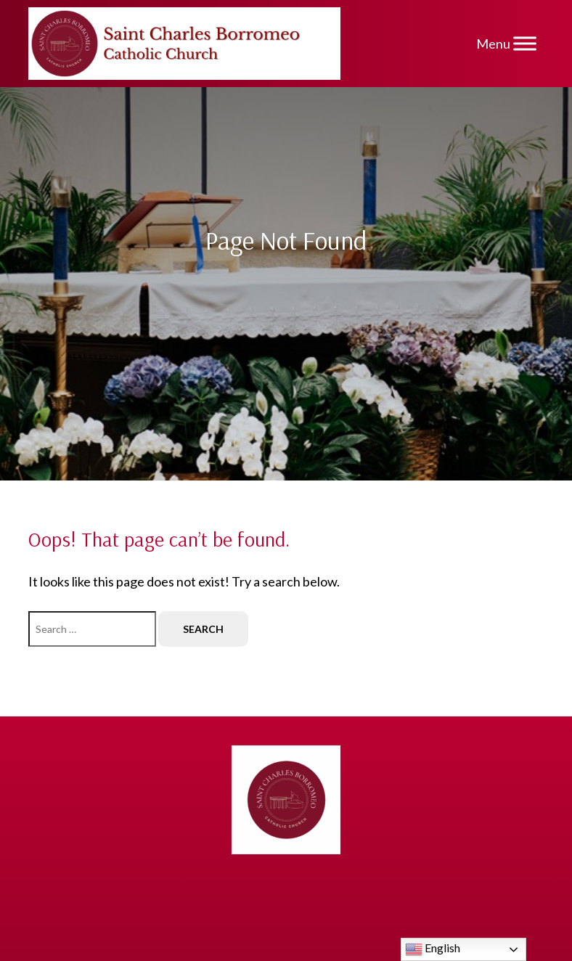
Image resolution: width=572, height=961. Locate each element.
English (432, 949)
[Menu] (524, 43)
